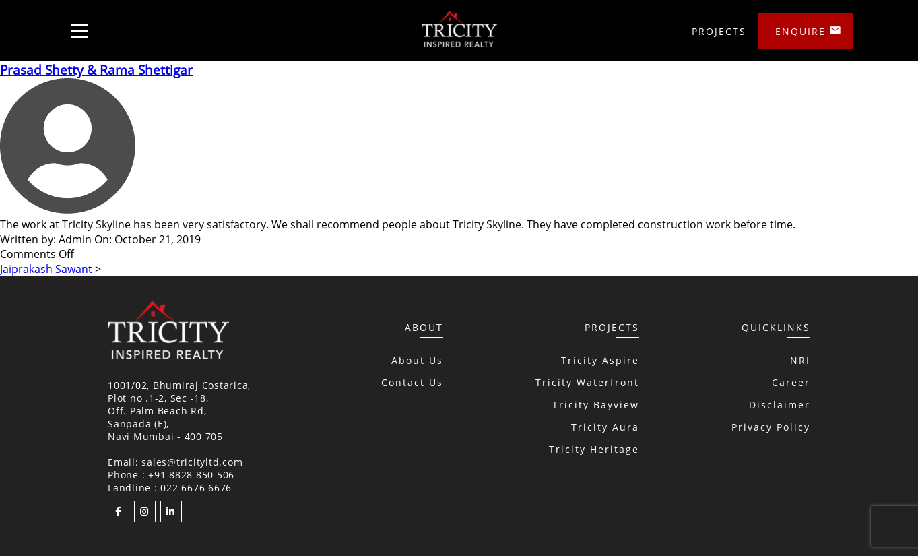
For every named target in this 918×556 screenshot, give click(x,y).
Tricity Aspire (600, 360)
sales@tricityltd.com (191, 462)
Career (791, 382)
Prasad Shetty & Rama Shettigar (96, 69)
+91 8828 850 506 (191, 474)
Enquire (800, 31)
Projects (719, 31)
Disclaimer (779, 404)
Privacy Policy (770, 427)
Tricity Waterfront (587, 382)
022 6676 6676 (196, 487)
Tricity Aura (605, 427)
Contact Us (412, 382)
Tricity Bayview (595, 404)
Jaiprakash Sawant (46, 268)
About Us (417, 360)
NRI (800, 360)
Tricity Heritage (594, 449)
